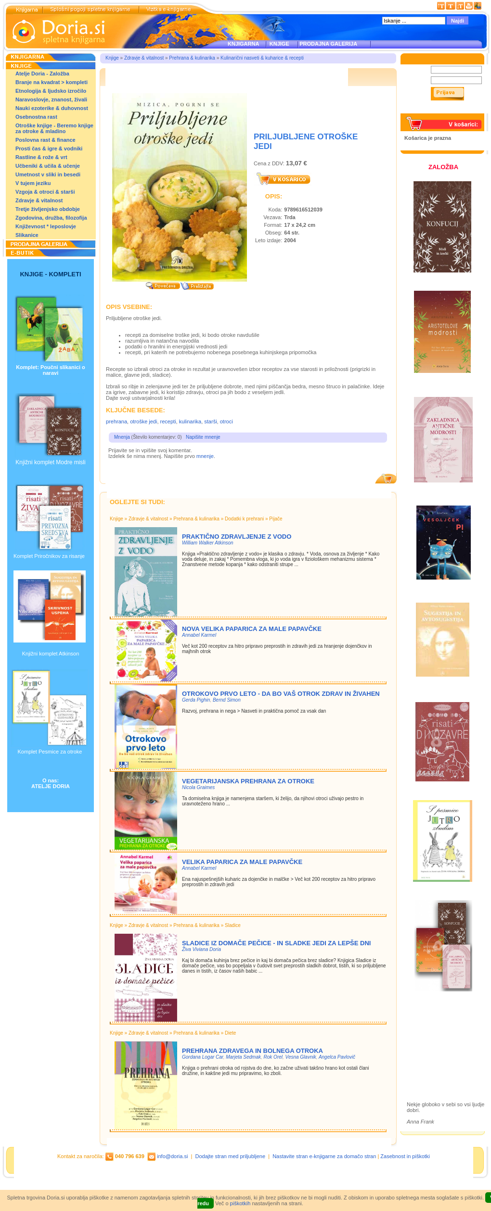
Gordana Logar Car (202, 1057)
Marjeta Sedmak (243, 1057)
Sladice (233, 925)
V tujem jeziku (33, 183)
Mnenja (122, 437)
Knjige (112, 58)
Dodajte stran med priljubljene (230, 1156)
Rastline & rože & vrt (41, 157)
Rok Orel (273, 1057)
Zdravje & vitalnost (39, 200)
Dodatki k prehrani (244, 518)
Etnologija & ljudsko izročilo (50, 91)
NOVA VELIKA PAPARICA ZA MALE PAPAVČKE (252, 628)
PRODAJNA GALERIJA (328, 44)
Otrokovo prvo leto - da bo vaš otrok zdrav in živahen (281, 693)
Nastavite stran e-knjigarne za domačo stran (324, 1156)
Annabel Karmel (199, 635)
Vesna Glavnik (300, 1057)
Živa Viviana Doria (201, 949)
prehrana (116, 421)
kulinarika (190, 421)
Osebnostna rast (36, 117)
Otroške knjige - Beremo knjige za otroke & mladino (54, 128)
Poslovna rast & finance (45, 140)
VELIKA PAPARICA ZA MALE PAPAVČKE (242, 861)
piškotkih (240, 1203)
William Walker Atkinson (207, 542)
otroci (226, 421)
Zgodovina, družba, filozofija (51, 218)
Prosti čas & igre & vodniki (48, 148)
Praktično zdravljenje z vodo (236, 536)
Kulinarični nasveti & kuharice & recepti (262, 58)
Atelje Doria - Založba (42, 73)
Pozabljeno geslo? (427, 110)
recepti (168, 421)
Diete (230, 1033)
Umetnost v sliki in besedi (47, 174)
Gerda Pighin (196, 700)
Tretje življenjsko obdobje (47, 209)
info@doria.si (172, 1156)
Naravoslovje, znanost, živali (51, 99)
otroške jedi (143, 421)
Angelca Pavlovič (337, 1057)
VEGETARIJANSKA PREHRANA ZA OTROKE (248, 781)
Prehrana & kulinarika (192, 58)
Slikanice (27, 235)
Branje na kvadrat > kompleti (51, 82)
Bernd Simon (227, 700)
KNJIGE (278, 44)
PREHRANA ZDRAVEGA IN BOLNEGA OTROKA (252, 1050)
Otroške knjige (435, 1035)
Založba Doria (434, 1022)
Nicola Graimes (198, 787)
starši (210, 421)
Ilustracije (428, 1063)
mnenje (205, 456)
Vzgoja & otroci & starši (45, 192)
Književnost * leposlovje (45, 226)
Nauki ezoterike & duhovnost (51, 108)
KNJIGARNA (243, 44)
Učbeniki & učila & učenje (47, 166)
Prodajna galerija (438, 1052)
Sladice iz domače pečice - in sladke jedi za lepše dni (276, 943)
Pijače (275, 518)
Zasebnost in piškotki (405, 1156)
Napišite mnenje (203, 437)
